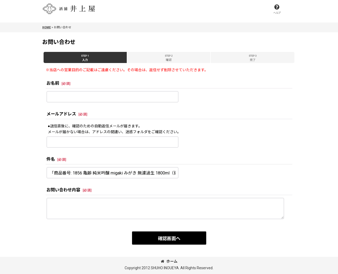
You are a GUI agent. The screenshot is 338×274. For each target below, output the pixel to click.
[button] (276, 9)
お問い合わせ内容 (63, 189)
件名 (50, 159)
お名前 (52, 83)
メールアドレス (61, 113)
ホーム (169, 261)
